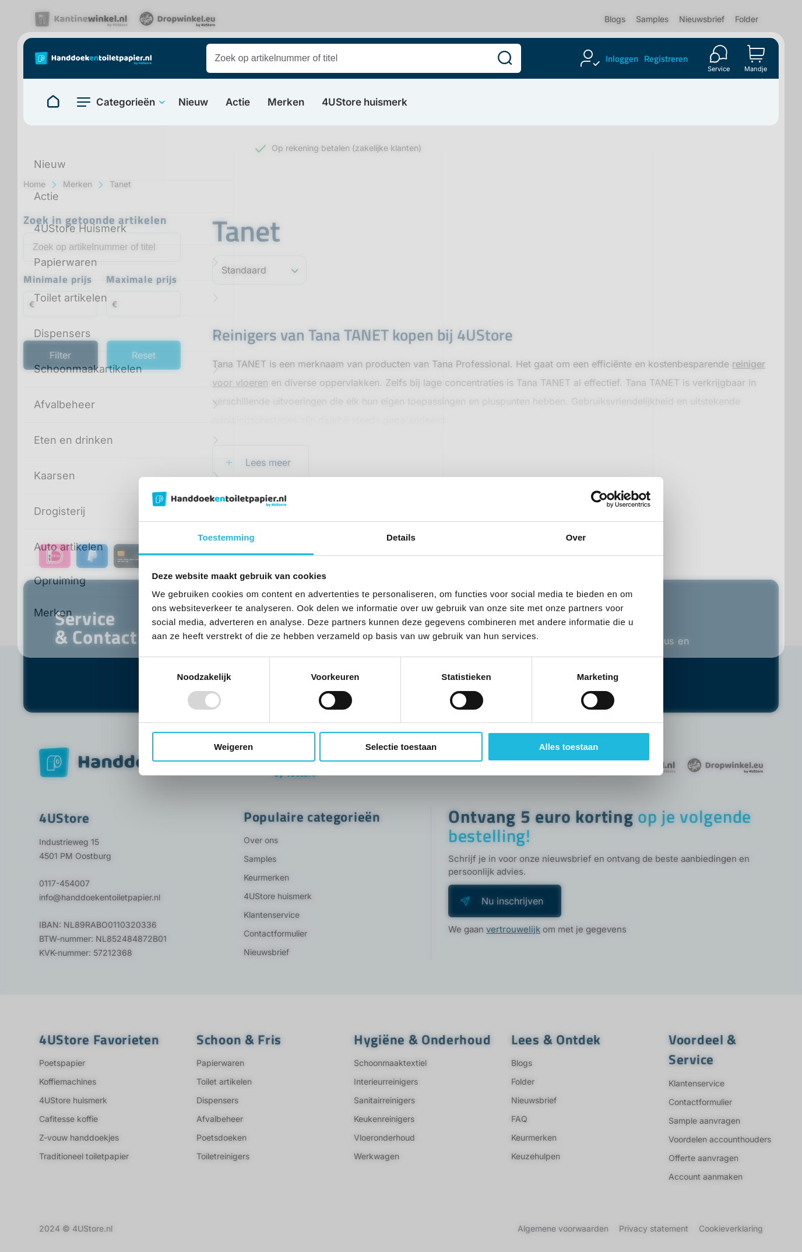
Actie (238, 102)
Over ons (261, 840)
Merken (286, 102)
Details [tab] (401, 537)
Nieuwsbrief (701, 19)
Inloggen (622, 58)
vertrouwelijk (513, 929)
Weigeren (233, 747)
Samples (652, 19)
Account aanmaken (706, 1176)
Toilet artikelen (224, 1081)
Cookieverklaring (731, 1228)
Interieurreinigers (386, 1081)
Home (34, 184)
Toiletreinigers (222, 1156)
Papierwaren (220, 1063)
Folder (746, 19)
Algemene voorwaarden (563, 1228)
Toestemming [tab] (226, 537)
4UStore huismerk (364, 102)
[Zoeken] (504, 58)
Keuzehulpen (535, 1156)
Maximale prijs (141, 280)
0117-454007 (64, 883)
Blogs (614, 19)
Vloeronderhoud (384, 1137)
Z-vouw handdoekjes (79, 1137)
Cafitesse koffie (68, 1119)
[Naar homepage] (53, 102)
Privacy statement (653, 1228)
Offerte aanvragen (703, 1158)
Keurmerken (266, 877)
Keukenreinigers (384, 1119)
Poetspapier (62, 1063)
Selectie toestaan (401, 747)
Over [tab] (576, 537)
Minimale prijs (57, 280)
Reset (144, 355)
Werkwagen (376, 1156)
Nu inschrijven (512, 901)
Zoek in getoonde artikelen (95, 220)
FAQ (519, 1119)
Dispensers (217, 1100)
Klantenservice (272, 915)
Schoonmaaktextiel (390, 1063)
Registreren (666, 58)
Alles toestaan (569, 747)
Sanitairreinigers (384, 1100)
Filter (60, 355)
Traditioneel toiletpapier (84, 1156)
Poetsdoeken (221, 1137)
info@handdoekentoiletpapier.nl (99, 897)
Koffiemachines (67, 1081)
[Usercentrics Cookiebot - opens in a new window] (599, 499)
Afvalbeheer (219, 1119)
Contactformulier (275, 933)
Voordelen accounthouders (720, 1139)
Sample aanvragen (704, 1120)
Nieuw (193, 102)
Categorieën (125, 102)
